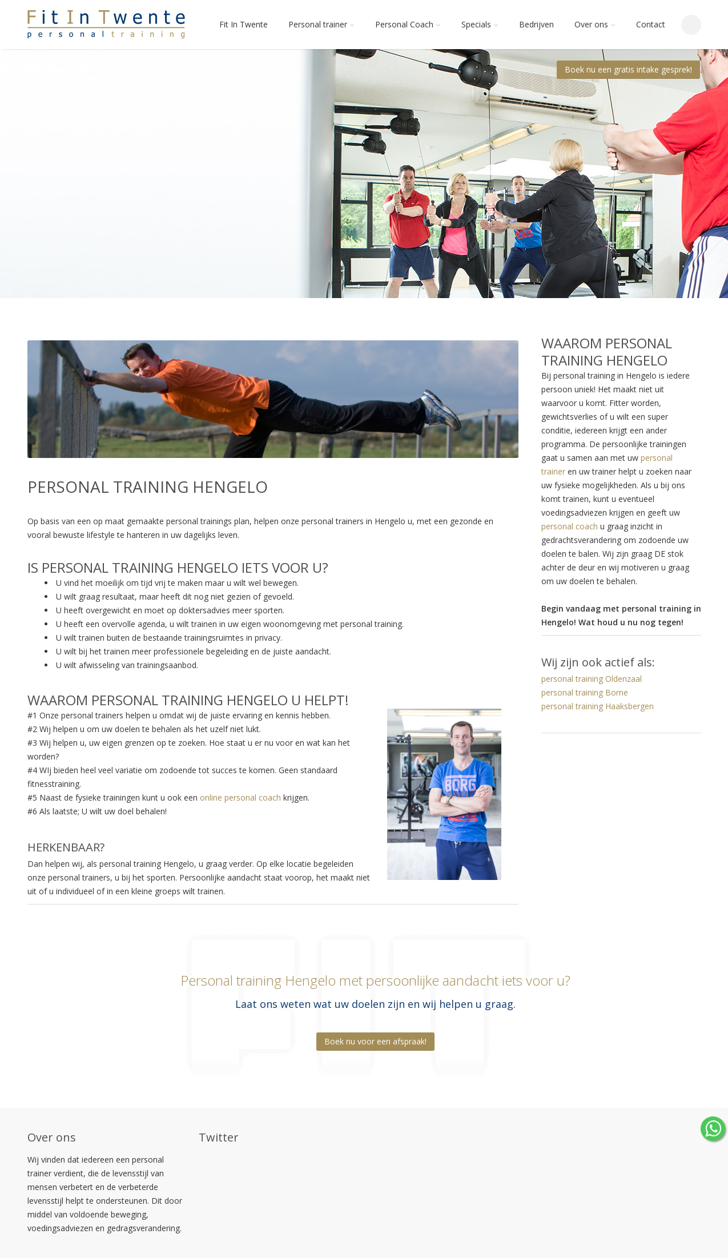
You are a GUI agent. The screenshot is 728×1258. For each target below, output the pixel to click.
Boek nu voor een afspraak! (375, 1041)
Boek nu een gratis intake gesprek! (628, 69)
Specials (479, 24)
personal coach (569, 526)
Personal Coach (408, 24)
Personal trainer (321, 24)
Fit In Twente (243, 24)
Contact (650, 24)
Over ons (595, 24)
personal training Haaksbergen (597, 706)
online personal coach (240, 797)
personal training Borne (584, 692)
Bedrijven (536, 24)
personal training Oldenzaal (591, 678)
